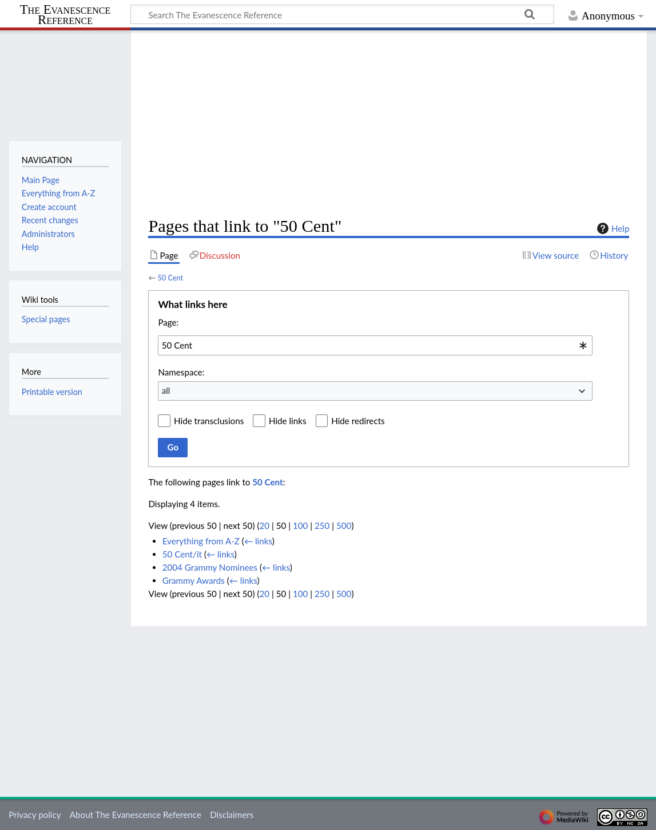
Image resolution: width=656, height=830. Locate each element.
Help (611, 228)
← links (258, 541)
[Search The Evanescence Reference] (342, 14)
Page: (168, 322)
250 (322, 525)
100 (300, 525)
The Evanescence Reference (65, 15)
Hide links (288, 421)
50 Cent (170, 277)
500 (343, 525)
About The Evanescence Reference (135, 814)
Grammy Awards (193, 580)
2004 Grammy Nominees (209, 567)
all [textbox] (166, 390)
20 (264, 525)
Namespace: (181, 372)
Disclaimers (231, 814)
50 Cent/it (182, 554)
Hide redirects (357, 421)
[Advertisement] (388, 124)
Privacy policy (35, 814)
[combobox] (375, 345)
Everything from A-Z (201, 541)
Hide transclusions (209, 421)
